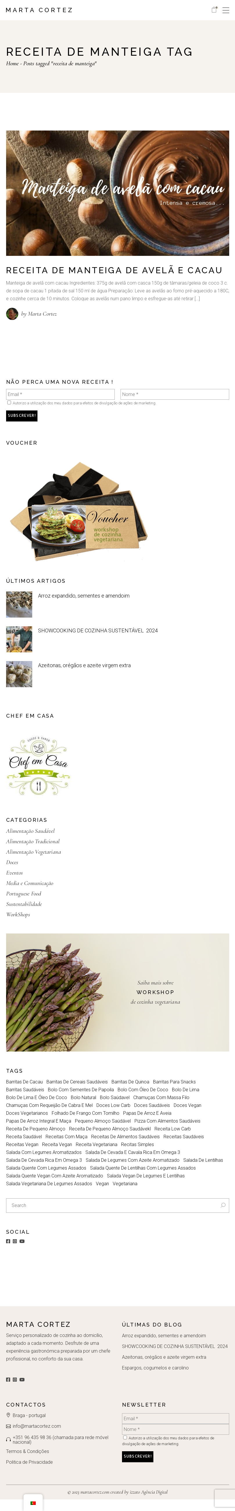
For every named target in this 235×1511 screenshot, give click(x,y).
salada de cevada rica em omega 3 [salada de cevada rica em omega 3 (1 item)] (44, 1172)
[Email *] (60, 406)
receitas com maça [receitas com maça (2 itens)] (66, 1148)
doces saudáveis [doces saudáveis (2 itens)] (152, 1117)
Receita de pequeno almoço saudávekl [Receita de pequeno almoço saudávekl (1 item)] (110, 1140)
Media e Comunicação (29, 894)
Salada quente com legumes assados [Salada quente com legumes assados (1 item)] (46, 1179)
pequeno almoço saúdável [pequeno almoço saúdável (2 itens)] (103, 1132)
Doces (12, 873)
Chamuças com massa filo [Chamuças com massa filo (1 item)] (161, 1109)
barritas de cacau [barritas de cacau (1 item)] (24, 1093)
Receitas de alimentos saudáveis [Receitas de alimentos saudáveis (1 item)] (125, 1148)
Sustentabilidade (24, 915)
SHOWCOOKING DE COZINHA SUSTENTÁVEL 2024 (97, 642)
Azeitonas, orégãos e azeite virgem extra (84, 677)
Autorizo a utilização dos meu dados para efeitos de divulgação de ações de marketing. (81, 414)
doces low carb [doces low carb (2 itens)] (113, 1117)
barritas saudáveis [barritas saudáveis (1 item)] (25, 1101)
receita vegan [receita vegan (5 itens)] (57, 1156)
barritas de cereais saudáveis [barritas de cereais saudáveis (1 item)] (77, 1093)
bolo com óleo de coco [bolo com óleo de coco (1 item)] (143, 1101)
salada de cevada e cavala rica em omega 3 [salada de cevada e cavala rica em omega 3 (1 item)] (132, 1164)
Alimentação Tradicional (33, 853)
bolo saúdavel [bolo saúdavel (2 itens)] (115, 1109)
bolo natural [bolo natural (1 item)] (83, 1109)
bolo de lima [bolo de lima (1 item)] (185, 1101)
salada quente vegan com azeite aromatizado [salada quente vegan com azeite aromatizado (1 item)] (54, 1187)
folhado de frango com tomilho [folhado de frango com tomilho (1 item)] (85, 1125)
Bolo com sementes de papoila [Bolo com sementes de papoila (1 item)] (81, 1101)
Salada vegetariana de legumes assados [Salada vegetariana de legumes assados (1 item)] (49, 1195)
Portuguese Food (23, 905)
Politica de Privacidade (29, 1473)
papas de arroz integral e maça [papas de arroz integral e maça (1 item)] (38, 1132)
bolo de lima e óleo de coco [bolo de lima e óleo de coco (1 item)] (36, 1109)
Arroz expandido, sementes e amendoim (83, 607)
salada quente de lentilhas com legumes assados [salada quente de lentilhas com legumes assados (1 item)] (143, 1179)
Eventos (14, 884)
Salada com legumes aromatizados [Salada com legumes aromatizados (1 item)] (44, 1164)
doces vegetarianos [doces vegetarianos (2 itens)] (27, 1125)
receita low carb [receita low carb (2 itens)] (173, 1140)
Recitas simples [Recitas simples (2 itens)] (137, 1156)
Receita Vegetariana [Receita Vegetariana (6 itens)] (96, 1156)
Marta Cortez (40, 10)
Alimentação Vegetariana (33, 863)
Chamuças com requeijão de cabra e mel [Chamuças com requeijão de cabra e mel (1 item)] (49, 1117)
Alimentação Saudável (30, 842)
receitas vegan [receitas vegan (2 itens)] (22, 1156)
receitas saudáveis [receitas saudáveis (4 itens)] (184, 1148)
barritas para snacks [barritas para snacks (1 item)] (174, 1093)
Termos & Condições (27, 1463)
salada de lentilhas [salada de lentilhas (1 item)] (203, 1172)
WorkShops (18, 926)
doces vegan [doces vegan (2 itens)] (187, 1117)
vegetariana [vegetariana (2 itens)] (125, 1195)
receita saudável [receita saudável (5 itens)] (24, 1148)
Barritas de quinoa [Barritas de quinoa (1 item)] (130, 1093)
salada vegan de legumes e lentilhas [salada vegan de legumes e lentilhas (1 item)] (146, 1187)
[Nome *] (175, 406)
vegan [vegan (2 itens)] (102, 1195)
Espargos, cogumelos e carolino (155, 1379)
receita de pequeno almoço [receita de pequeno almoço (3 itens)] (35, 1140)
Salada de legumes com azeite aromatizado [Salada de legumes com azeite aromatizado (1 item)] (133, 1172)
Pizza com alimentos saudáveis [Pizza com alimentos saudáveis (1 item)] (167, 1132)
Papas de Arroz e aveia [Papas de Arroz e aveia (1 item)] (147, 1125)
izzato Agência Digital (148, 1504)
